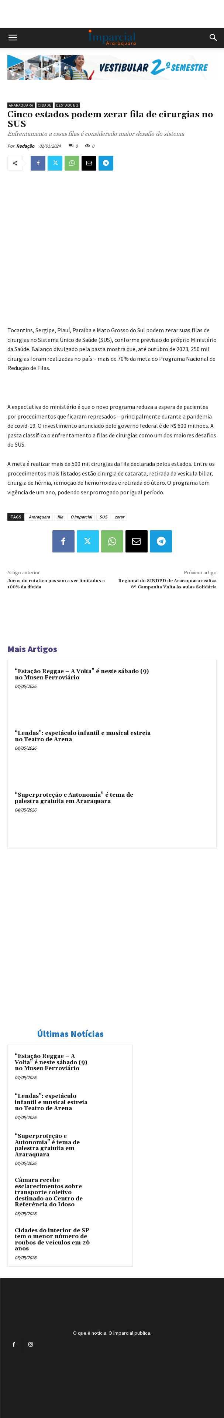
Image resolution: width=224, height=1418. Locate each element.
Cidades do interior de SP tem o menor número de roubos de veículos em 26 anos (52, 1240)
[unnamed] (112, 86)
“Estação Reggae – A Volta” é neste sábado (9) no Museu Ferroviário (82, 674)
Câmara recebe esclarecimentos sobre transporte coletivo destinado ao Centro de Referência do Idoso (49, 1192)
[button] (12, 38)
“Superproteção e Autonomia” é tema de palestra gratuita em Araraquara (74, 798)
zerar (119, 517)
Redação (25, 146)
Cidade (45, 105)
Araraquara (21, 105)
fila (60, 517)
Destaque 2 (67, 105)
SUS (103, 517)
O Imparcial (81, 517)
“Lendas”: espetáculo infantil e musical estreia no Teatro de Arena (83, 736)
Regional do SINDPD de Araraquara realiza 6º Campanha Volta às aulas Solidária (167, 583)
